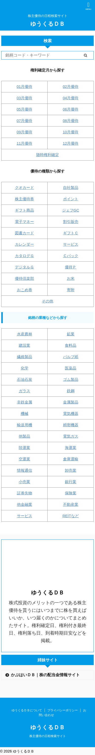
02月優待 (71, 86)
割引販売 (70, 221)
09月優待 (24, 132)
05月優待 (24, 109)
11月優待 (24, 143)
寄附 (70, 290)
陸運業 (24, 447)
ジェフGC (70, 210)
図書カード (24, 233)
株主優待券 (24, 199)
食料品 (70, 345)
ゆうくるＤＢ (47, 24)
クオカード (24, 187)
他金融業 (24, 504)
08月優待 (71, 120)
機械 (24, 413)
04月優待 (71, 98)
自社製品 (70, 187)
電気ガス (70, 436)
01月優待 (24, 86)
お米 (70, 278)
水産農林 (24, 334)
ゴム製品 (70, 379)
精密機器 (70, 425)
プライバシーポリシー (62, 710)
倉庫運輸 (70, 459)
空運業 (24, 459)
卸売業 (70, 470)
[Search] (40, 55)
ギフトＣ (70, 233)
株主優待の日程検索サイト (47, 736)
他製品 (24, 436)
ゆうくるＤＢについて (27, 710)
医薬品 (70, 368)
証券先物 (24, 493)
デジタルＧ (24, 267)
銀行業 (70, 482)
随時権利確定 (47, 155)
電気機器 (70, 413)
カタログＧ (24, 256)
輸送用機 (24, 425)
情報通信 (24, 470)
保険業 (70, 493)
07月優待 (24, 120)
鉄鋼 (70, 391)
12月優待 (71, 143)
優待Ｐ (70, 267)
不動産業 (70, 504)
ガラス (24, 391)
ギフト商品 (24, 210)
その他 (47, 301)
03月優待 (24, 98)
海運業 (70, 447)
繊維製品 (24, 357)
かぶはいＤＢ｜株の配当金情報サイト (45, 675)
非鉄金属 (24, 402)
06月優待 (71, 109)
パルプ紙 (70, 357)
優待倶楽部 (24, 278)
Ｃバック (70, 256)
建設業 (24, 345)
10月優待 (71, 132)
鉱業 (70, 334)
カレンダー (24, 244)
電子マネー (24, 221)
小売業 (24, 482)
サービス (70, 244)
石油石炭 (24, 379)
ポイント (70, 199)
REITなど (70, 516)
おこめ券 (24, 290)
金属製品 (70, 402)
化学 (24, 368)
